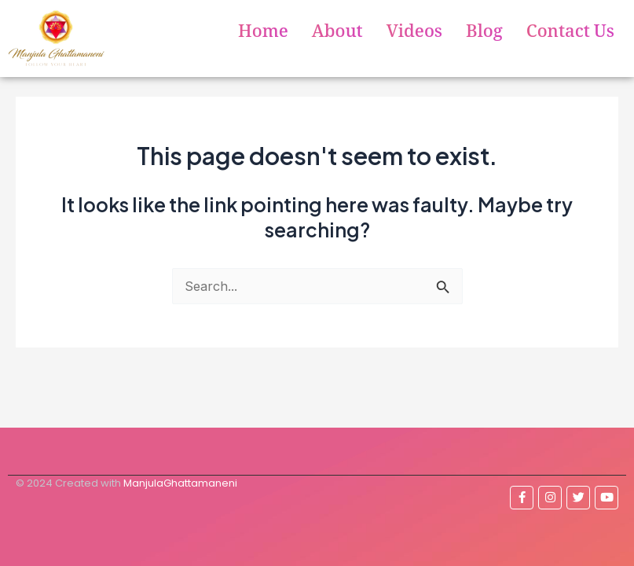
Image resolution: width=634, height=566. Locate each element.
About (337, 34)
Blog (484, 34)
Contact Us (570, 34)
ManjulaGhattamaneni (180, 483)
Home (263, 34)
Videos (414, 34)
